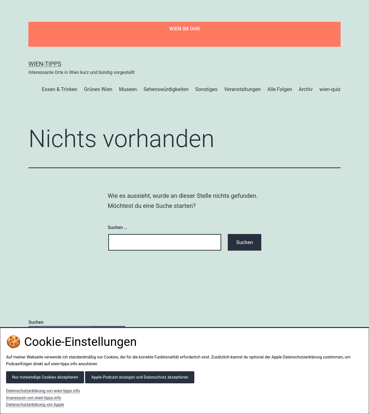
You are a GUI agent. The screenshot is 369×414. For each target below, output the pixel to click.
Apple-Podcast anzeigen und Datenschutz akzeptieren (139, 377)
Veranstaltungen (242, 89)
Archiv (306, 89)
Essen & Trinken (59, 89)
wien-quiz (330, 89)
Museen (128, 89)
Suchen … (117, 227)
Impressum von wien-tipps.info (33, 397)
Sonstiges (206, 89)
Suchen (36, 322)
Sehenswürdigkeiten (166, 89)
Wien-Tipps (44, 63)
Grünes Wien (98, 89)
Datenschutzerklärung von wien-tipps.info (43, 390)
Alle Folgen (279, 89)
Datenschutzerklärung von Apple (35, 404)
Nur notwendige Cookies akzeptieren (45, 377)
